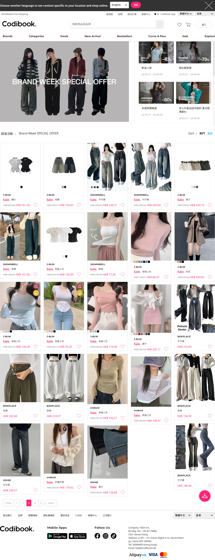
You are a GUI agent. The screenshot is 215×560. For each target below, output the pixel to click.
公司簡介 (107, 515)
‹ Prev (8, 503)
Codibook (19, 23)
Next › (51, 503)
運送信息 (64, 515)
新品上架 (147, 68)
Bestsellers (124, 36)
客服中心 (92, 515)
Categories (36, 36)
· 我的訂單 (131, 14)
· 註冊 (120, 14)
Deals (64, 36)
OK (136, 5)
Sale (185, 36)
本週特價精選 (149, 108)
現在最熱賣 (185, 68)
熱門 (202, 133)
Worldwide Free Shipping (14, 14)
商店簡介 (7, 515)
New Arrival (93, 36)
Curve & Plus (157, 36)
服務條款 (32, 515)
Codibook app (167, 14)
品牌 (20, 515)
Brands (7, 36)
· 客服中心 (145, 14)
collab (78, 515)
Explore (210, 36)
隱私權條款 (49, 515)
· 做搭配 (109, 14)
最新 (210, 133)
